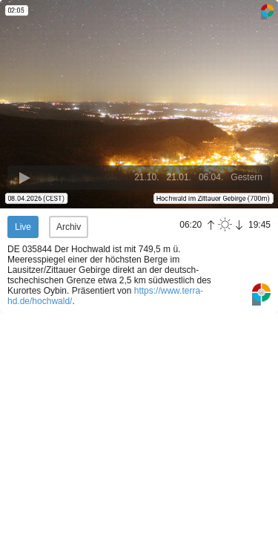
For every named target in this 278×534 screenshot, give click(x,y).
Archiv (68, 227)
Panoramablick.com (261, 294)
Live (23, 227)
